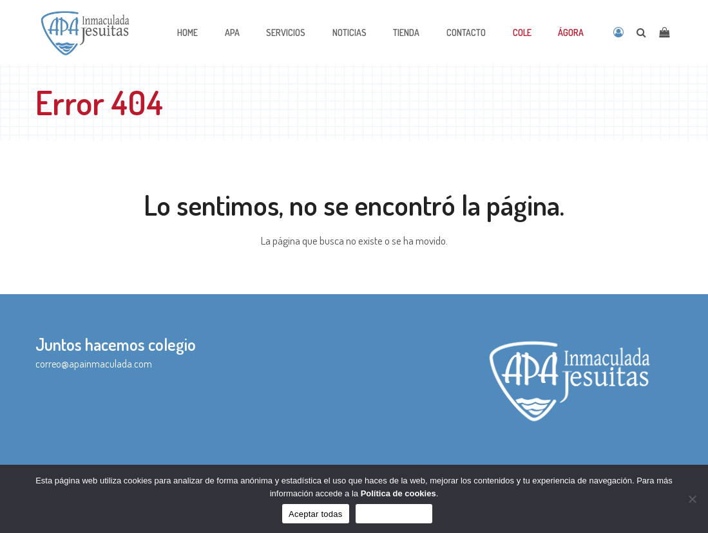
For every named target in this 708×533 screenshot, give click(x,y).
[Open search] (641, 32)
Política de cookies (398, 493)
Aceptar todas (315, 514)
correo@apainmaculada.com (93, 363)
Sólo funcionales (394, 514)
